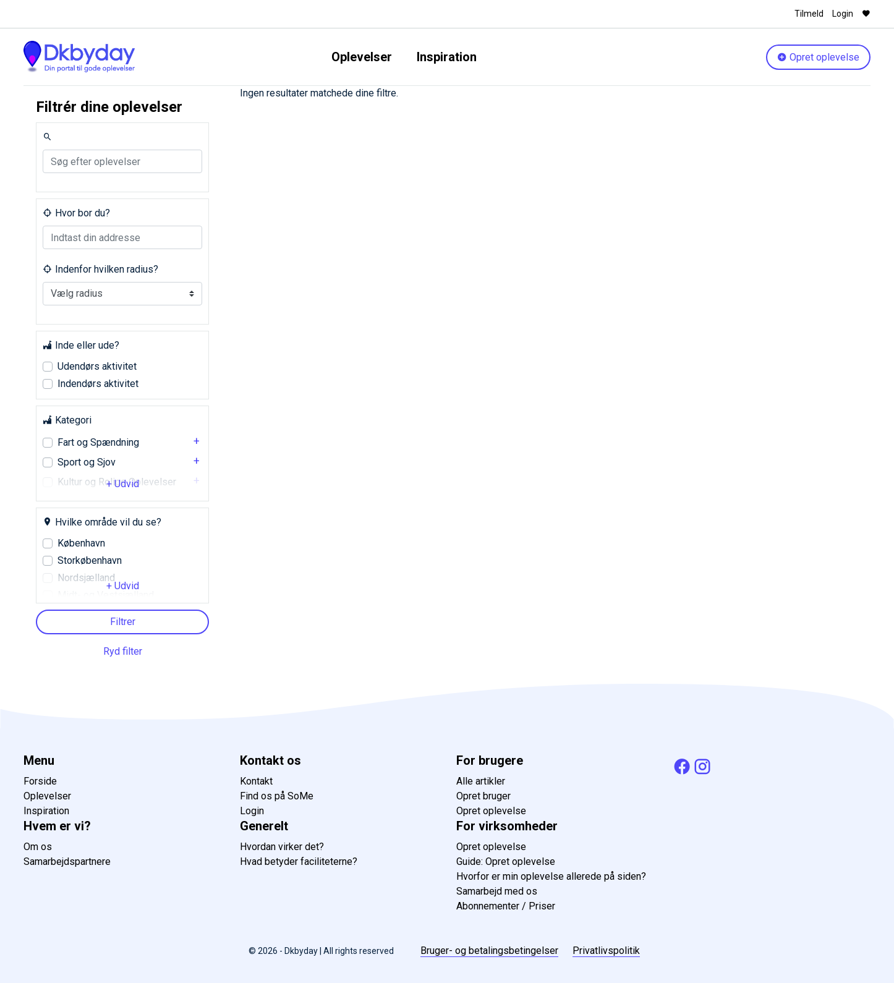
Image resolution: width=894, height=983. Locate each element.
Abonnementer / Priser (505, 906)
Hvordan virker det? (282, 847)
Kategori (67, 420)
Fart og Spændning (98, 442)
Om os (37, 847)
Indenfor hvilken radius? (100, 269)
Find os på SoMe (276, 796)
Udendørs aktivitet (97, 366)
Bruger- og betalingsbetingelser (489, 950)
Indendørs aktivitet (97, 383)
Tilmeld (809, 14)
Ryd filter (122, 651)
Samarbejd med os (496, 891)
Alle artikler (480, 781)
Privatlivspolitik (606, 950)
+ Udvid (122, 484)
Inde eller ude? (81, 345)
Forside (40, 781)
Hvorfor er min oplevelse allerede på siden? (551, 876)
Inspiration (447, 56)
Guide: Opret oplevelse (505, 861)
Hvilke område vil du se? (102, 522)
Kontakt (256, 781)
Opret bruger (483, 796)
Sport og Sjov (86, 462)
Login (842, 14)
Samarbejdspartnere (67, 861)
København (81, 543)
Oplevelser (361, 56)
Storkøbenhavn (89, 560)
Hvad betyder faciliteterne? (298, 861)
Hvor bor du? (76, 213)
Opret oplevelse (818, 57)
